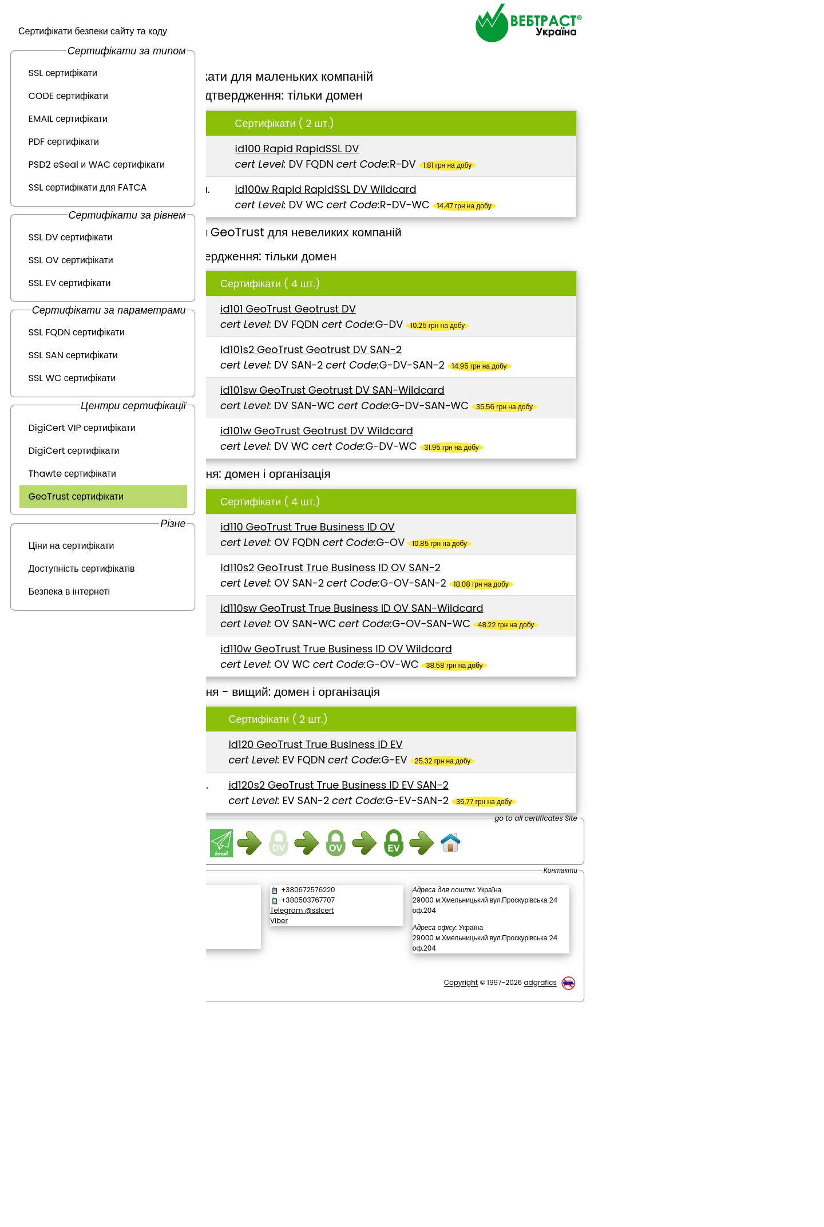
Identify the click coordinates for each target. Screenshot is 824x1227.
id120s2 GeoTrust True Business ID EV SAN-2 (437, 955)
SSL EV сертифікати (70, 283)
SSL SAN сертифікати (73, 355)
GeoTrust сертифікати (76, 496)
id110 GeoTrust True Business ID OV (415, 604)
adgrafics (540, 1192)
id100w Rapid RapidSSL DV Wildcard (415, 189)
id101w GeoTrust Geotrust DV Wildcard (424, 492)
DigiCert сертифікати (74, 450)
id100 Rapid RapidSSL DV (386, 148)
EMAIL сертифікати (68, 118)
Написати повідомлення (279, 1100)
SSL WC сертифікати (72, 378)
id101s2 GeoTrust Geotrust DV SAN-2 (418, 380)
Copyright (461, 1192)
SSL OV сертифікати (71, 260)
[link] (280, 1141)
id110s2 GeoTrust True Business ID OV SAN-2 (438, 660)
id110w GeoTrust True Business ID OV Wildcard (444, 788)
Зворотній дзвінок (262, 1112)
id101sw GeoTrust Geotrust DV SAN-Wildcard (440, 436)
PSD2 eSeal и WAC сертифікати (97, 164)
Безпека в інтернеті (69, 591)
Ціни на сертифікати (71, 545)
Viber (356, 1129)
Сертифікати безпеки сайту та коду (92, 31)
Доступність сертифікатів (82, 568)
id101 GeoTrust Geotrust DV (396, 324)
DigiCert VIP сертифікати (82, 427)
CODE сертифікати (68, 95)
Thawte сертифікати (72, 473)
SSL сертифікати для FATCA (88, 187)
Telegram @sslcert (379, 1119)
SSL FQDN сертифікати (77, 332)
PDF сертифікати (64, 141)
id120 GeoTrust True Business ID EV (414, 899)
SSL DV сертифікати (71, 237)
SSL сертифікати (63, 73)
